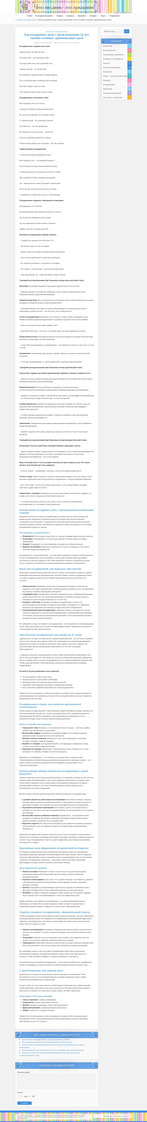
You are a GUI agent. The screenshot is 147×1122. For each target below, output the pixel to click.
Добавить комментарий (43, 43)
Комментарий (23, 1072)
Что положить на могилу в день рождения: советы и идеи (47, 1042)
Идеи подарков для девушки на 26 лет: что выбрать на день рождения (53, 1050)
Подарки (59, 16)
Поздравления (114, 16)
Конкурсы (70, 16)
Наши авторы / (108, 1116)
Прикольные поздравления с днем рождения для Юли (46, 1039)
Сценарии (93, 16)
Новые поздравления (27, 19)
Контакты (126, 1116)
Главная (29, 16)
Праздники (81, 16)
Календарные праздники (43, 16)
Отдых (103, 16)
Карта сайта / (118, 1116)
